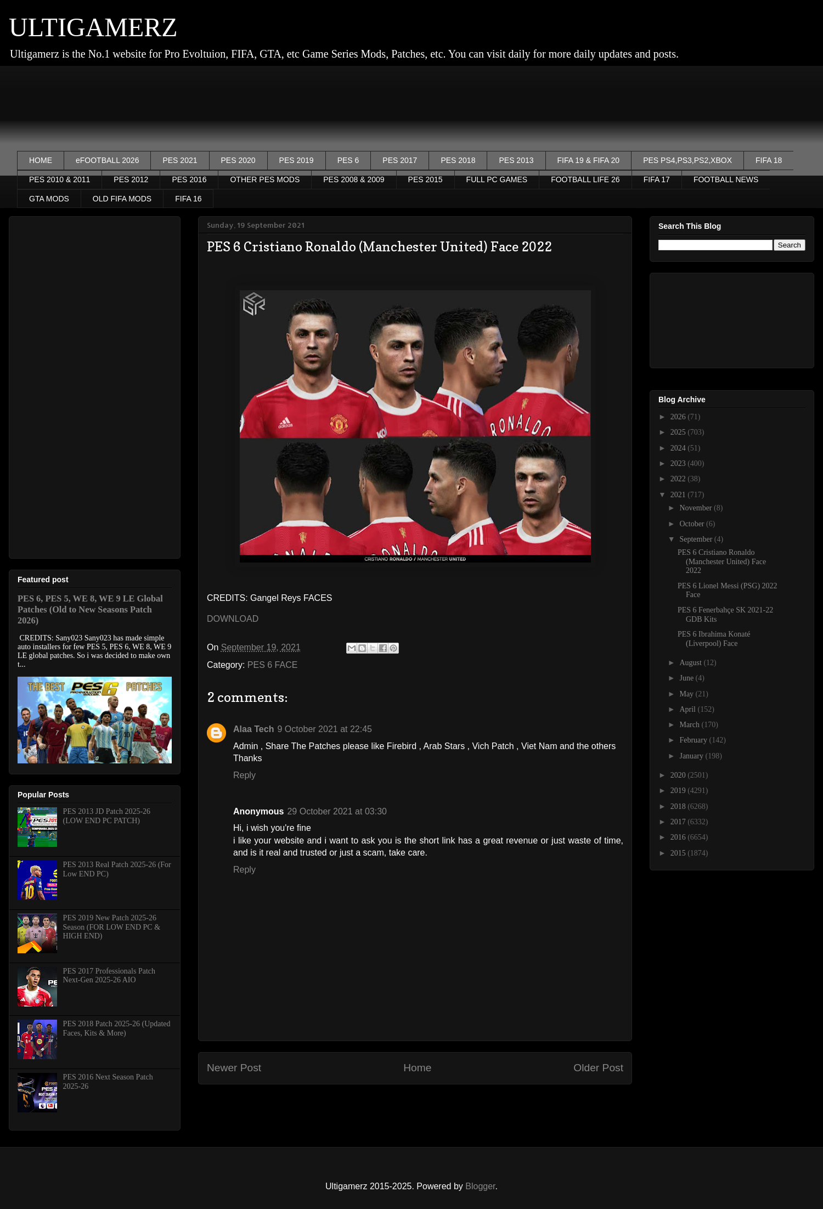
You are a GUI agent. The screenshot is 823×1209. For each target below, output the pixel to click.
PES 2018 (458, 160)
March (690, 725)
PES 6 (348, 160)
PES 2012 (131, 179)
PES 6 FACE (272, 665)
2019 (679, 790)
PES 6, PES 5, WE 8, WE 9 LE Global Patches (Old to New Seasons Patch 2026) (90, 609)
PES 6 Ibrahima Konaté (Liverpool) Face (714, 639)
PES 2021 (179, 160)
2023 (679, 463)
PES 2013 (516, 160)
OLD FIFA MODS (122, 198)
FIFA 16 (188, 198)
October (692, 524)
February (694, 740)
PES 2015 (425, 179)
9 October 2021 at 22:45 (324, 729)
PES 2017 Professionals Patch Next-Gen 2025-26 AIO (109, 976)
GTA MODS (49, 198)
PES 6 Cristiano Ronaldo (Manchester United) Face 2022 (722, 561)
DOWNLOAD (232, 618)
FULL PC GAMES (497, 179)
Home (417, 1067)
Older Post (598, 1067)
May (687, 694)
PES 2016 (189, 179)
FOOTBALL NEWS (726, 179)
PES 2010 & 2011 (59, 179)
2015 (679, 853)
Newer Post (234, 1067)
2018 (679, 806)
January (692, 756)
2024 (679, 448)
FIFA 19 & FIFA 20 (588, 160)
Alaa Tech (253, 729)
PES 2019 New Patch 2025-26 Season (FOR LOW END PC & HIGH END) (111, 927)
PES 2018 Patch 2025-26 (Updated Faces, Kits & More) (117, 1028)
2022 (679, 479)
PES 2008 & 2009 (353, 179)
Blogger (480, 1186)
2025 (679, 432)
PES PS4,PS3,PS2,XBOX (687, 160)
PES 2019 (296, 160)
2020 (679, 775)
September (696, 539)
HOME (40, 160)
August (691, 663)
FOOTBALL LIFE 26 (585, 179)
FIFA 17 (657, 179)
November (696, 508)
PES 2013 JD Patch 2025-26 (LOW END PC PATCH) (106, 816)
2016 (679, 837)
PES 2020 (238, 160)
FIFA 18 (769, 160)
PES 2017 (399, 160)
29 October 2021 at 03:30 (336, 811)
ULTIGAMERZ (93, 27)
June (687, 678)
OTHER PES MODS (265, 179)
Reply (244, 775)
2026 (679, 417)
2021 (679, 495)
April (688, 709)
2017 (679, 822)
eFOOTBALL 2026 (107, 160)
